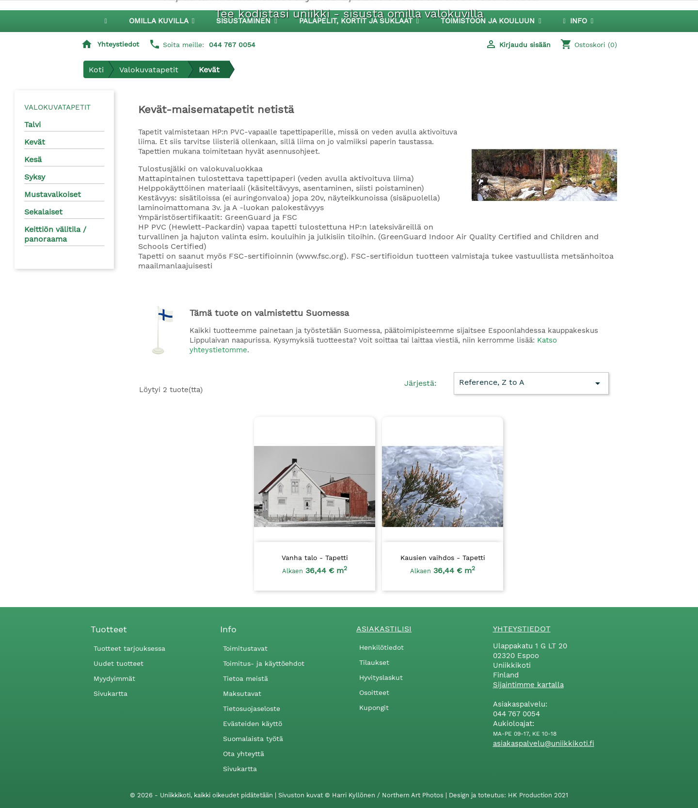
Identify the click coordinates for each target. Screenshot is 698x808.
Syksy (34, 176)
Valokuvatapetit (57, 107)
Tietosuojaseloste (251, 708)
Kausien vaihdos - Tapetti (442, 557)
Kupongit (374, 707)
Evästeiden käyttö (252, 723)
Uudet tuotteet (118, 663)
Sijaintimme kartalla (528, 684)
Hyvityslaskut (381, 677)
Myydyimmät (114, 678)
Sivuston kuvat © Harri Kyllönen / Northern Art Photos (361, 795)
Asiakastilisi (384, 628)
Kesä (33, 159)
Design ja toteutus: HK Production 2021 (508, 795)
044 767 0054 (232, 45)
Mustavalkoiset (52, 194)
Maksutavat (242, 693)
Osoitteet (374, 692)
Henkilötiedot (381, 647)
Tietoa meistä (245, 678)
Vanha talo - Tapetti (315, 557)
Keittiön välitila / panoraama (55, 234)
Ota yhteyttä (243, 754)
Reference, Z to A (531, 383)
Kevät (34, 142)
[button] (246, 21)
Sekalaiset (43, 211)
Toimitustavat (245, 648)
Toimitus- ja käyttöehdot (263, 663)
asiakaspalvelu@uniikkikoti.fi (543, 743)
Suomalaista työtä (253, 738)
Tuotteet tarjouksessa (129, 648)
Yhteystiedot (118, 44)
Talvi (32, 124)
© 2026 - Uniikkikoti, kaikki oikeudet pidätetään (202, 795)
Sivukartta (110, 693)
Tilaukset (374, 662)
